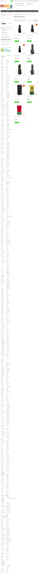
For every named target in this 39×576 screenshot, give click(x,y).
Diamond (2, 137)
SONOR (2, 401)
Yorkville (2, 469)
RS (6, 377)
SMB (2, 399)
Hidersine (2, 488)
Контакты (35, 11)
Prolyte (2, 547)
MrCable (2, 300)
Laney (7, 254)
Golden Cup (3, 198)
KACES (2, 531)
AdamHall (7, 512)
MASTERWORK (8, 283)
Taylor (2, 421)
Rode (7, 373)
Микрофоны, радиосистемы (6, 37)
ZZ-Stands (7, 470)
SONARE (7, 400)
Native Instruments (3, 306)
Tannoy (2, 420)
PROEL (7, 348)
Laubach (2, 259)
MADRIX (2, 272)
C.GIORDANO (3, 105)
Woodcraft (7, 465)
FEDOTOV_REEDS (3, 538)
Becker (2, 95)
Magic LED (8, 476)
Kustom (2, 250)
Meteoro (2, 289)
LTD (1, 267)
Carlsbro (7, 106)
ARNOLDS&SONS (3, 535)
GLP (7, 195)
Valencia (7, 440)
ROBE (7, 367)
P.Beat (7, 325)
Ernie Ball (2, 159)
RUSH (2, 520)
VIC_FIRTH (7, 511)
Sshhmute (7, 408)
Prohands (2, 349)
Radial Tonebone (7, 355)
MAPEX (7, 275)
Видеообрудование (4, 32)
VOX (7, 451)
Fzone (2, 181)
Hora (7, 213)
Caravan (7, 525)
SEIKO (7, 387)
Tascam (7, 420)
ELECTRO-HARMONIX (8, 152)
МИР (2, 508)
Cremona (7, 119)
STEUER (2, 565)
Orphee (2, 321)
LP (1, 265)
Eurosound (8, 163)
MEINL (2, 288)
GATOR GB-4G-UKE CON (17, 35)
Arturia (7, 81)
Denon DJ (2, 135)
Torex (7, 431)
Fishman (7, 172)
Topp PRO (2, 431)
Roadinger (2, 367)
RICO (2, 364)
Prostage (7, 349)
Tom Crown (3, 428)
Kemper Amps (8, 241)
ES (6, 517)
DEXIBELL (7, 135)
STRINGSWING (8, 412)
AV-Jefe (7, 87)
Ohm (2, 316)
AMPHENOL (3, 529)
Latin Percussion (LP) (8, 550)
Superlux (7, 413)
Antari (2, 72)
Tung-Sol (7, 433)
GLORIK (7, 194)
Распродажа (13, 11)
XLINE (2, 467)
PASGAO (2, 330)
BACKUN (7, 487)
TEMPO (2, 424)
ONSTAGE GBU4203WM (17, 116)
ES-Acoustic (8, 159)
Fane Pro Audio (2, 168)
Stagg (7, 409)
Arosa (2, 572)
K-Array (7, 232)
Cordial (2, 117)
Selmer (7, 389)
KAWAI (7, 238)
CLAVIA (2, 477)
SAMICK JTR (8, 528)
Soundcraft (8, 403)
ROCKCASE (2, 371)
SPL (1, 408)
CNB (7, 482)
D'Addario (2, 124)
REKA (2, 566)
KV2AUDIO (2, 528)
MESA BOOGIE (8, 288)
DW (1, 146)
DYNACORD (8, 146)
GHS (7, 191)
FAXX (2, 480)
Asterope (2, 84)
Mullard (7, 300)
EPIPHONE (8, 157)
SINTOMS (2, 541)
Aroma (2, 77)
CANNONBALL (3, 106)
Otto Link (7, 322)
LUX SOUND (3, 482)
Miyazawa (7, 294)
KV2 (1, 519)
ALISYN (2, 569)
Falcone (7, 166)
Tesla (7, 424)
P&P (7, 326)
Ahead (2, 63)
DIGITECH (2, 138)
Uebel (2, 555)
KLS (6, 245)
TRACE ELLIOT (3, 432)
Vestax (2, 444)
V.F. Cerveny (8, 438)
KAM (7, 235)
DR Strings (7, 142)
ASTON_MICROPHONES (4, 516)
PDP (1, 331)
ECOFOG (7, 148)
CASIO (2, 108)
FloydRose (7, 175)
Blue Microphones (3, 100)
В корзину (16, 41)
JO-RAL (2, 227)
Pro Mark (2, 347)
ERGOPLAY (8, 158)
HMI (7, 212)
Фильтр (4, 14)
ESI (1, 161)
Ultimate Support (7, 437)
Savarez (7, 381)
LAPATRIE (7, 255)
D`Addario (7, 123)
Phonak (2, 338)
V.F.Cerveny (2, 440)
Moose (2, 298)
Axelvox (2, 90)
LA (6, 251)
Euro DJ (7, 161)
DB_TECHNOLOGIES (9, 129)
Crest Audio (3, 120)
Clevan (7, 114)
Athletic (2, 85)
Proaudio (2, 348)
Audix (2, 87)
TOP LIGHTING (7, 429)
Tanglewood (8, 418)
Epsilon (2, 158)
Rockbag (7, 368)
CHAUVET (2, 111)
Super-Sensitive (2, 559)
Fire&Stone (2, 172)
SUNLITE (2, 413)
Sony (7, 401)
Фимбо (2, 571)
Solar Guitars (3, 543)
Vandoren (7, 442)
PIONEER (2, 339)
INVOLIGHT (3, 222)
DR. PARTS (8, 533)
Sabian (7, 379)
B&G (7, 90)
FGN (7, 523)
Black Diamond (7, 486)
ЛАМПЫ (7, 495)
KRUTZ (2, 249)
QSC (7, 352)
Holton (2, 213)
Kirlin (2, 243)
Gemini (2, 188)
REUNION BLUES (7, 530)
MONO (7, 295)
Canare (7, 105)
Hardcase (2, 207)
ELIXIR (7, 153)
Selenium (2, 389)
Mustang (2, 304)
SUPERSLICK (8, 488)
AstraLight (7, 84)
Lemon (2, 263)
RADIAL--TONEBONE (8, 503)
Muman (2, 302)
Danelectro (8, 125)
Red (6, 359)
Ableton (7, 59)
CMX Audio (8, 521)
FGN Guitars (3, 171)
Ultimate (2, 436)
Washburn (7, 453)
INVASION (7, 221)
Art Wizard (7, 78)
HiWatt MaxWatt (7, 548)
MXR (2, 494)
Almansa (7, 67)
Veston (7, 444)
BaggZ (2, 525)
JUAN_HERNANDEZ (9, 508)
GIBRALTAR (3, 193)
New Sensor (8, 309)
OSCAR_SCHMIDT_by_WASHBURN (11, 498)
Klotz (2, 245)
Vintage (7, 447)
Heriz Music (3, 209)
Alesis (7, 64)
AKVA (2, 64)
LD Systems (3, 260)
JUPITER (2, 232)
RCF (7, 357)
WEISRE (7, 456)
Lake (2, 254)
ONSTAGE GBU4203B (17, 96)
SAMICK (7, 380)
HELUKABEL (3, 208)
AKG (7, 63)
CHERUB (7, 111)
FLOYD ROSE (3, 534)
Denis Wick (2, 134)
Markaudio (2, 280)
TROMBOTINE (8, 565)
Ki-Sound (7, 484)
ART (7, 77)
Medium (2, 285)
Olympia (2, 317)
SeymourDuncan (8, 391)
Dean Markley (8, 133)
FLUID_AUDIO (8, 538)
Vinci (1, 447)
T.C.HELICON (8, 417)
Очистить (9, 23)
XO (6, 555)
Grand (7, 199)
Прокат (19, 11)
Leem (7, 527)
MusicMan (7, 303)
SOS (1, 403)
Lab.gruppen (8, 253)
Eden (2, 150)
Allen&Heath (3, 67)
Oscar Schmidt (8, 321)
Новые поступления (5, 44)
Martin (7, 494)
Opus (7, 318)
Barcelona (7, 92)
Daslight (2, 128)
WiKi (1, 462)
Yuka (7, 469)
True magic (8, 432)
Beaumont (7, 94)
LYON (7, 268)
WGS (2, 459)
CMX (2, 490)
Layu (7, 259)
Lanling (2, 255)
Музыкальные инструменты (6, 39)
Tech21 (7, 477)
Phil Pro (7, 335)
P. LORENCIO (3, 325)
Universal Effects (2, 439)
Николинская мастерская (3, 474)
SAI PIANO (2, 380)
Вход (31, 0)
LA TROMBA (8, 566)
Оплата (30, 11)
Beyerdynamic (8, 96)
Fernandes (2, 169)
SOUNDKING (8, 404)
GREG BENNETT (2, 203)
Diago (7, 516)
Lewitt (2, 264)
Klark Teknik (8, 243)
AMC (7, 68)
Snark (7, 399)
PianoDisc (7, 338)
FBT (7, 167)
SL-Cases (2, 396)
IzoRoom (2, 481)
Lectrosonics (3, 261)
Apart (2, 521)
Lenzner (7, 557)
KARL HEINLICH (2, 237)
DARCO (7, 535)
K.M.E (2, 233)
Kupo (7, 249)
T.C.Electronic (3, 417)
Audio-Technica (7, 86)
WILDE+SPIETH (8, 462)
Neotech (2, 308)
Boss (7, 99)
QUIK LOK (2, 353)
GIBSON (7, 193)
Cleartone (2, 114)
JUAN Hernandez (2, 231)
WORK (2, 466)
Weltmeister (3, 457)
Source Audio (8, 405)
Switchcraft (8, 414)
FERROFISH (8, 169)
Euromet (2, 163)
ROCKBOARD (3, 512)
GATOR (7, 184)
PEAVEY (7, 333)
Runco (2, 379)
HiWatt (7, 211)
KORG (2, 247)
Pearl (7, 331)
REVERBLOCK (8, 363)
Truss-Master (3, 433)
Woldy (2, 465)
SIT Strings (2, 533)
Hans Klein (7, 205)
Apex (7, 72)
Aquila (2, 76)
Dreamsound (8, 143)
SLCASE (7, 396)
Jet (6, 226)
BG (6, 561)
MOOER (2, 296)
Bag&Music (8, 91)
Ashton (7, 82)
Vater (7, 443)
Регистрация (35, 0)
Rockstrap (2, 372)
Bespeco (2, 96)
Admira (7, 62)
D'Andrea (7, 124)
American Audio (2, 70)
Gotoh (2, 199)
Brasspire (2, 492)
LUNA (2, 268)
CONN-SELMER (7, 116)
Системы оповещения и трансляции (5, 30)
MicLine (2, 290)
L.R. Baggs (2, 251)
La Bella (2, 253)
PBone (7, 330)
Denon (7, 134)
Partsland (7, 329)
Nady (7, 304)
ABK (1, 59)
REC (7, 358)
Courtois (2, 119)
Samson (2, 381)
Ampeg (7, 70)
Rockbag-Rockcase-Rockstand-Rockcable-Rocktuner (2, 500)
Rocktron (7, 372)
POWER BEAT (3, 342)
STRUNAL (2, 505)
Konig (7, 246)
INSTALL (2, 221)
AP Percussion (3, 485)
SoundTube (2, 405)
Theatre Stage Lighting (3, 426)
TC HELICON (3, 422)
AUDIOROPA (8, 481)
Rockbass (2, 369)
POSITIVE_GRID (3, 515)
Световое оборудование (5, 41)
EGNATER (7, 150)
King (1, 242)
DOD (7, 139)
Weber (2, 456)
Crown (2, 121)
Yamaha (7, 467)
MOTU (7, 299)
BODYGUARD (8, 531)
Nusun (2, 314)
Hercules (7, 208)
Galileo (2, 182)
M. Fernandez (8, 269)
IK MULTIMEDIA (3, 219)
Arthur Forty (8, 80)
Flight (2, 175)
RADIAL (7, 353)
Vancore (2, 442)
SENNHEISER (3, 390)
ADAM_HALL (8, 534)
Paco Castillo (3, 327)
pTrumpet (7, 351)
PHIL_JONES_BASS (4, 506)
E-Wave (7, 147)
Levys (7, 263)
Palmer (2, 329)
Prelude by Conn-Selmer (3, 345)
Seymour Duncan (2, 392)
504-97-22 (19, 5)
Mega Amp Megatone (8, 286)
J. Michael (7, 223)
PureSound (2, 352)
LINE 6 (7, 264)
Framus (7, 176)
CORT (7, 117)
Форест (2, 476)
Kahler (2, 235)
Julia (7, 230)
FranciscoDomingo (9, 177)
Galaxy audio (8, 181)
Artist (2, 81)
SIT (6, 395)
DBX (1, 131)
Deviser (2, 523)
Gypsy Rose (8, 204)
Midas (7, 290)
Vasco (2, 443)
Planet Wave (8, 519)
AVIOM (7, 491)
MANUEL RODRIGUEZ (3, 276)
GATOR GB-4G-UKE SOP (30, 35)
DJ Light (7, 546)
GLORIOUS (2, 195)
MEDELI (7, 284)
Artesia (2, 80)
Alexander (2, 66)
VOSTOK (2, 451)
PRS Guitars (3, 351)
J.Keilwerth (2, 225)
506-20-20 (19, 3)
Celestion (7, 108)
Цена (6, 16)
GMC (2, 197)
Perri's (2, 335)
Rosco (7, 375)
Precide (7, 343)
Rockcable (7, 369)
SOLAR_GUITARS (8, 541)
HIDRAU (7, 209)
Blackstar (7, 98)
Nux (7, 314)
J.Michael (7, 478)
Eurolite (7, 162)
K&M (7, 233)
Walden (7, 543)
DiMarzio (7, 138)
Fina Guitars (8, 171)
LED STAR (7, 261)
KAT (1, 238)
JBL (1, 226)
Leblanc (7, 260)
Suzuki (2, 414)
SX (1, 416)
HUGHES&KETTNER (9, 216)
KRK (7, 247)
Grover (2, 204)
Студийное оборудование (5, 43)
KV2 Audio (7, 250)
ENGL (2, 157)
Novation (7, 312)
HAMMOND (3, 205)
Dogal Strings (3, 549)
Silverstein (2, 556)
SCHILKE (7, 384)
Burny (7, 104)
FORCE (2, 176)
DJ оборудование (4, 34)
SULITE (7, 520)
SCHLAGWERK (8, 539)
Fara (1, 546)
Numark (7, 313)
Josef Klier (7, 227)
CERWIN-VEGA (3, 109)
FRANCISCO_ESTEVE (4, 495)
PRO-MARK (2, 511)
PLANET (7, 496)
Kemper (2, 241)
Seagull (2, 387)
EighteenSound (3, 517)
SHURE (2, 395)
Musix (2, 557)
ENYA (2, 537)
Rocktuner (2, 373)
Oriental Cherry (7, 570)
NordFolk (7, 310)
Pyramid (2, 491)
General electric (7, 190)
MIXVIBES (2, 294)
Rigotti (7, 364)
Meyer (7, 289)
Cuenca (2, 123)
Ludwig (7, 267)
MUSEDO (2, 303)
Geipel (7, 559)
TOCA (7, 427)
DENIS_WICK (8, 505)
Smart (7, 397)
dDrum (7, 131)
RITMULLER (3, 539)
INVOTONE (8, 222)
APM (7, 490)
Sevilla (7, 390)
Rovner (2, 377)
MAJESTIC (7, 274)
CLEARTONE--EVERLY (8, 507)
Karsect (7, 236)
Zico (7, 571)
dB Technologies (3, 130)
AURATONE (3, 542)
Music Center (3, 487)
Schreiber (2, 385)
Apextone (2, 73)
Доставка (25, 11)
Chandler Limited (7, 110)
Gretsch (7, 202)
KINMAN (7, 242)
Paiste (7, 327)
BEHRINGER (8, 95)
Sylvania (7, 416)
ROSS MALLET (8, 376)
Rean (2, 358)
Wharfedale (8, 459)
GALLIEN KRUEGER (7, 183)
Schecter (2, 384)
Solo (1, 400)
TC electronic (8, 421)
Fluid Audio (2, 524)
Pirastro (7, 339)
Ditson (7, 572)
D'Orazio (2, 125)
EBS (1, 148)
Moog (7, 296)
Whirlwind (7, 460)
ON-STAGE (8, 317)
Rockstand (7, 371)
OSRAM (2, 322)
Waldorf (7, 452)
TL (1, 427)
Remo (2, 363)
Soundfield (2, 404)
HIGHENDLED (3, 211)
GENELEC (2, 189)
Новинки (7, 11)
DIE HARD (7, 137)
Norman (2, 312)
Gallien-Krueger (2, 185)
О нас (3, 11)
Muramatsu (8, 302)
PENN (2, 496)
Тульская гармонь (7, 474)
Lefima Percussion (2, 553)
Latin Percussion (8, 257)
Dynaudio (2, 147)
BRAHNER (7, 101)
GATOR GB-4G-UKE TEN (17, 55)
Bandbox (2, 92)
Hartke (7, 207)
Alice (7, 66)
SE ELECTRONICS (8, 386)
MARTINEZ (2, 283)
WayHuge (7, 455)
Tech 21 (7, 422)
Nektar (7, 306)
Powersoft (7, 342)
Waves (2, 455)
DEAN (2, 133)
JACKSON (7, 225)
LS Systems (8, 265)
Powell (7, 492)
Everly (2, 166)
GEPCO (2, 191)
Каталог (4, 27)
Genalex (7, 188)
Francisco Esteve (2, 178)
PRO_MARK (8, 347)
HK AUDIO (2, 212)
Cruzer (7, 121)
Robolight (2, 368)
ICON (7, 217)
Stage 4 (2, 409)
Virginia (2, 448)
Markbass (7, 280)
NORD (2, 310)
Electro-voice (3, 153)
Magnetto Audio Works (8, 273)
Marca (2, 279)
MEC (2, 284)
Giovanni (2, 194)
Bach (2, 91)
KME (2, 246)
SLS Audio (2, 397)
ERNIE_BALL (8, 537)
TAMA (2, 418)
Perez (7, 334)
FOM (2, 484)
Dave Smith (8, 128)
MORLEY (7, 298)
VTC (1, 452)
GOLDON (7, 198)
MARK (7, 279)
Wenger (7, 457)
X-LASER (7, 466)
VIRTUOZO (8, 448)
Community (3, 115)
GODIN (7, 197)
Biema (2, 98)
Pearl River (2, 333)
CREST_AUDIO (8, 120)
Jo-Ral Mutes (8, 556)
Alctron (2, 527)
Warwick (2, 453)
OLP (7, 316)
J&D (7, 480)
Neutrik (2, 309)
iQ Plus (2, 223)
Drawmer (2, 143)
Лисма (7, 471)
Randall (2, 357)
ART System (3, 78)
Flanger (2, 173)
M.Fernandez (3, 478)
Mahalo (2, 274)
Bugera (2, 104)
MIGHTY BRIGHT (2, 292)
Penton (2, 334)
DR (1, 142)
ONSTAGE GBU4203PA (30, 96)
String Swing (3, 412)
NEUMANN (8, 308)
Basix (2, 94)
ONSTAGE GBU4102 (29, 55)
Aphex (7, 73)
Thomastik (7, 425)
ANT (7, 515)
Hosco (2, 216)
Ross (2, 376)
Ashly (2, 82)
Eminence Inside (7, 155)
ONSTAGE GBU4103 (17, 75)
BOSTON (2, 101)
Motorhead (2, 299)
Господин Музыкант (2, 472)
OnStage (2, 318)
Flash (7, 173)
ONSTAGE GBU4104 (29, 75)
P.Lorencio (2, 326)
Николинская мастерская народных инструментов (3, 562)
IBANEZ (2, 217)
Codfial (7, 542)
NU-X (2, 313)
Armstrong (7, 76)
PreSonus (7, 344)
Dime (2, 139)
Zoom (2, 470)
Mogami (2, 295)
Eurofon (2, 162)
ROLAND (2, 375)
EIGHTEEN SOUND (2, 152)
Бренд (6, 21)
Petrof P (7, 524)
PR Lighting (2, 343)
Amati (2, 68)
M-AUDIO (2, 269)
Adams (2, 62)
